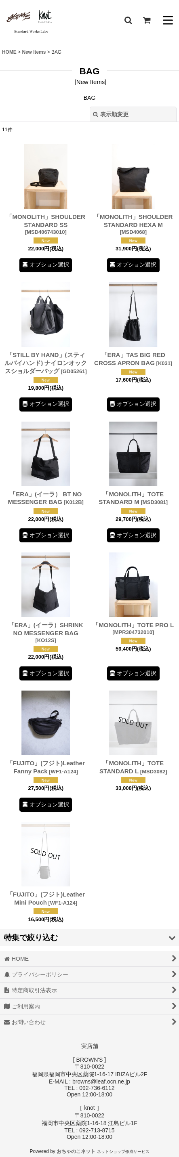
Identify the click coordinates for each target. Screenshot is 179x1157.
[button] (128, 20)
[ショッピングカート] (146, 20)
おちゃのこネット (76, 1151)
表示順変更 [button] (110, 114)
